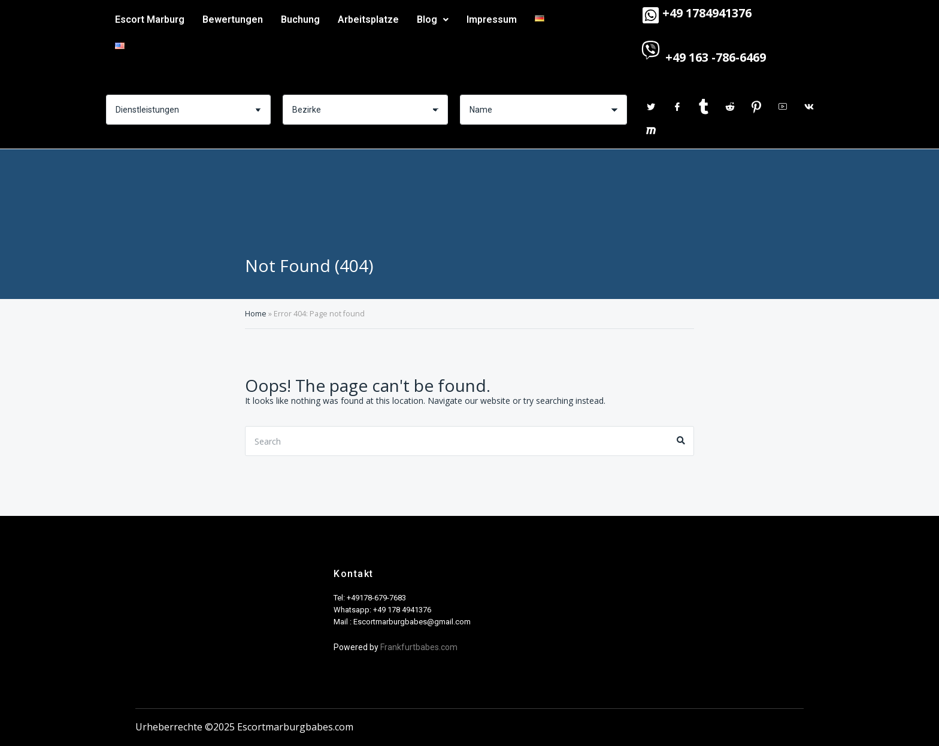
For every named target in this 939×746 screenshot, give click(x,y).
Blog (433, 19)
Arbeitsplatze (368, 19)
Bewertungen (232, 19)
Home (255, 314)
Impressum (492, 19)
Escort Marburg (149, 19)
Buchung (300, 19)
